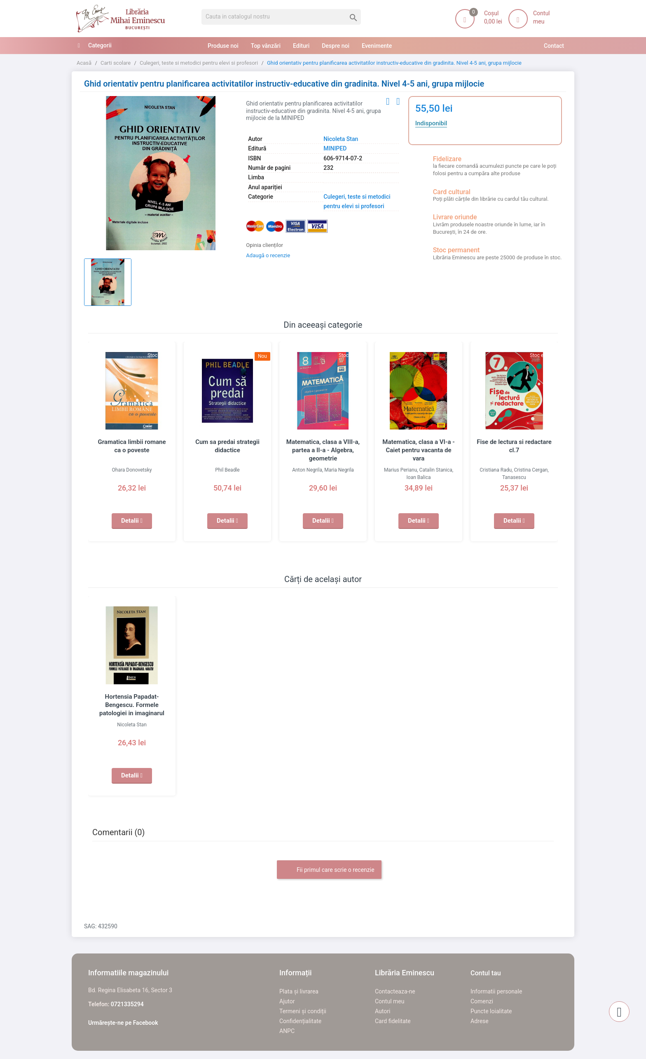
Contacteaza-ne (395, 991)
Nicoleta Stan (340, 139)
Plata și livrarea (298, 991)
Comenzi (481, 1001)
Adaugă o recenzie (268, 255)
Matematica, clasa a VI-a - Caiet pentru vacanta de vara (418, 450)
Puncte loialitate (491, 1011)
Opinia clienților (264, 245)
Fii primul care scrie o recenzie (329, 870)
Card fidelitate (393, 1021)
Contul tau (485, 973)
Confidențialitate (300, 1021)
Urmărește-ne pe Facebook (123, 1022)
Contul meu (389, 1001)
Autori (382, 1011)
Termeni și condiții (302, 1011)
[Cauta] (281, 17)
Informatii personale (496, 991)
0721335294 (127, 1004)
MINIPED (334, 148)
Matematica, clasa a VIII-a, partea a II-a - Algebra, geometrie (323, 450)
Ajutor (287, 1001)
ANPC (287, 1031)
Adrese (479, 1021)
